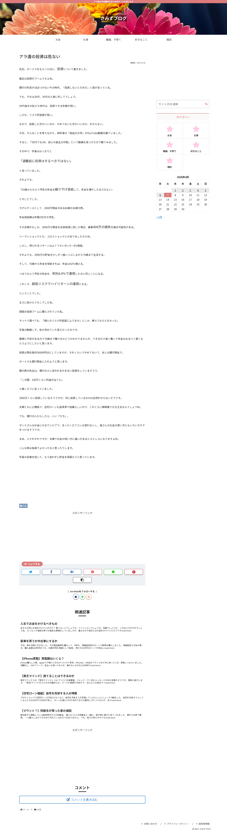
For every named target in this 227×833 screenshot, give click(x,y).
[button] (206, 104)
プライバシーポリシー (177, 823)
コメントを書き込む (84, 799)
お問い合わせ (149, 823)
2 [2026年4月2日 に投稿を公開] (182, 190)
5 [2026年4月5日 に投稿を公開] (205, 190)
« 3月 (159, 217)
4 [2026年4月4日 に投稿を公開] (198, 190)
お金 (23, 505)
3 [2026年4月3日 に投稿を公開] (190, 190)
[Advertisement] (82, 537)
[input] (182, 104)
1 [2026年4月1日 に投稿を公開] (175, 190)
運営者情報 (203, 823)
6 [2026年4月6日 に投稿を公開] (160, 195)
